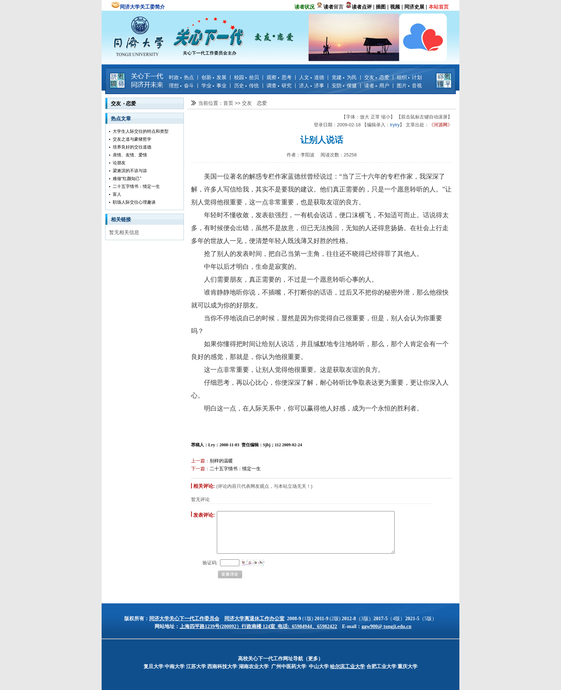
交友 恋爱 (376, 77)
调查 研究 (279, 85)
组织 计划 (409, 77)
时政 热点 (181, 77)
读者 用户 (376, 85)
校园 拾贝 (246, 77)
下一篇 (198, 468)
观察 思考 (279, 77)
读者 (328, 7)
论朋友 (119, 162)
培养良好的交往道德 (132, 147)
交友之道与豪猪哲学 (132, 139)
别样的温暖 (221, 460)
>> (238, 103)
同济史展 (414, 7)
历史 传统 (246, 85)
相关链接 (121, 219)
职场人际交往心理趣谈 (134, 202)
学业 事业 (213, 85)
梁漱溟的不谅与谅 (130, 170)
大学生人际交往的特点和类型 (141, 131)
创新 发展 (213, 77)
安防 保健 (344, 85)
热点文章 (121, 118)
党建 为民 (344, 77)
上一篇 (198, 460)
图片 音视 (409, 85)
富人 (117, 194)
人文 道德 (311, 77)
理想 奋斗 (181, 85)
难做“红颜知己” (127, 178)
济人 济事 (311, 85)
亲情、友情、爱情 (130, 154)
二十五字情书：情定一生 (136, 186)
